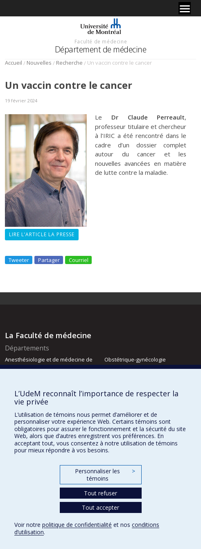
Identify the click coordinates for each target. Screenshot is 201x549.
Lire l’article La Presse (42, 234)
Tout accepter (100, 507)
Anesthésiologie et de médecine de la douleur (49, 363)
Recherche (69, 62)
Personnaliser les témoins (105, 474)
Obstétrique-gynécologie (135, 359)
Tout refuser (100, 493)
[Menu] (184, 8)
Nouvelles (39, 62)
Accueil (13, 62)
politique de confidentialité (77, 525)
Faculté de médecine (101, 41)
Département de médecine (101, 49)
